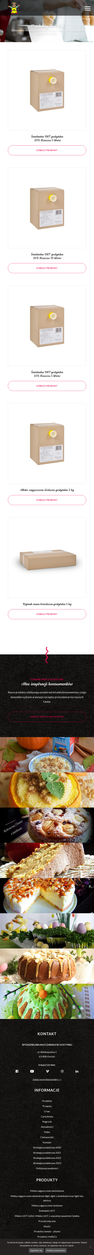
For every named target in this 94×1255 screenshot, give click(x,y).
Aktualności (47, 1126)
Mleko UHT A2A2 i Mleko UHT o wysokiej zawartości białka (47, 1215)
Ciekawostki (47, 1137)
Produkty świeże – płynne (47, 1231)
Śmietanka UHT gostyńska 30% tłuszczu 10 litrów (47, 260)
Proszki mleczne (47, 1221)
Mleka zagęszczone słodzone (47, 1205)
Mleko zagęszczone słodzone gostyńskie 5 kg (47, 494)
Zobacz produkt (47, 150)
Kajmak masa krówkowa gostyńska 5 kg (47, 608)
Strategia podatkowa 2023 (47, 1163)
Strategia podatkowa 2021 (47, 1152)
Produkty (47, 1100)
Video (47, 1131)
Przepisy (47, 1106)
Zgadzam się (36, 1250)
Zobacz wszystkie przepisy (47, 721)
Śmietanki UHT (47, 1210)
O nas (47, 1111)
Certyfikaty (47, 1116)
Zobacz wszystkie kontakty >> (47, 1079)
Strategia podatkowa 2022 (47, 1157)
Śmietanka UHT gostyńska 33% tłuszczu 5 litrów (47, 378)
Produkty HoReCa (47, 1236)
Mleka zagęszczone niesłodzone (47, 1190)
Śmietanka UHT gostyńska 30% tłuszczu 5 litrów (47, 138)
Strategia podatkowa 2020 (47, 1147)
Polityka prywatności (47, 1168)
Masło (47, 1226)
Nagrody (47, 1121)
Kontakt (47, 1142)
